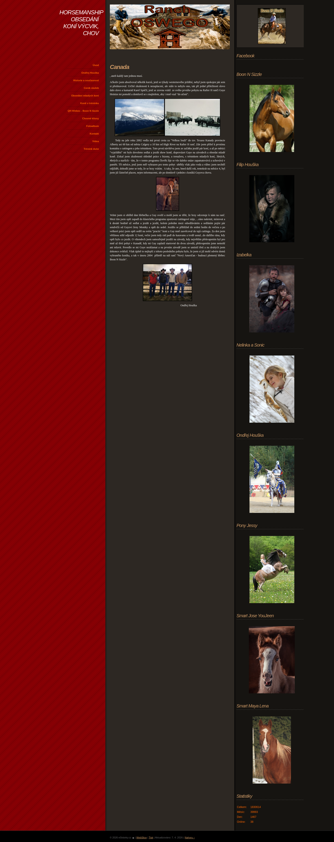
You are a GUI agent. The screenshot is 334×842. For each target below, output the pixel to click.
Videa (95, 141)
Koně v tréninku (89, 103)
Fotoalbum (92, 126)
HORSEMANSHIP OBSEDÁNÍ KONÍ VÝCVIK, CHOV (81, 22)
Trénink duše (91, 149)
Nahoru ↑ (190, 837)
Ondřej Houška (90, 72)
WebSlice (141, 837)
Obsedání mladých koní (85, 95)
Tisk (151, 837)
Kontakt (94, 133)
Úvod (96, 65)
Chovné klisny (90, 118)
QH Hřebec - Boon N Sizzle (83, 110)
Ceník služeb (91, 88)
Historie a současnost (86, 80)
